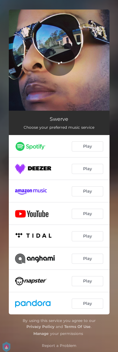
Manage (41, 333)
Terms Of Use (77, 326)
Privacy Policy (40, 326)
